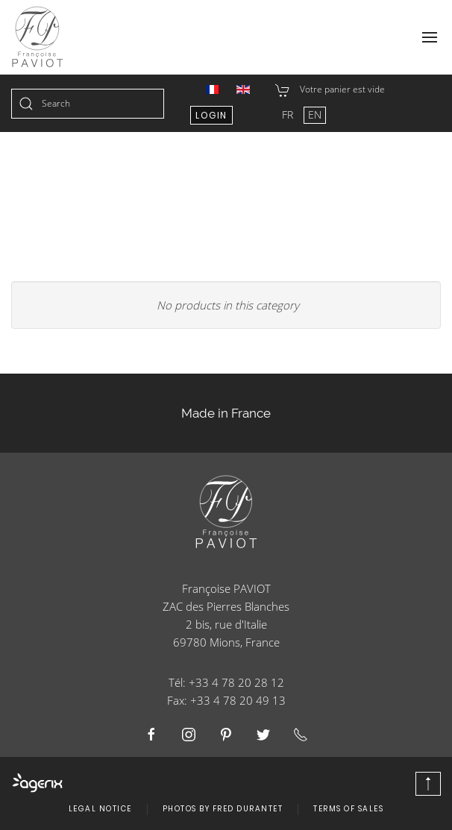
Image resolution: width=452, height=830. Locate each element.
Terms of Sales (348, 808)
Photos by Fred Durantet (223, 808)
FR (289, 114)
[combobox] (87, 104)
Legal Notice (100, 808)
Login (211, 115)
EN (314, 114)
